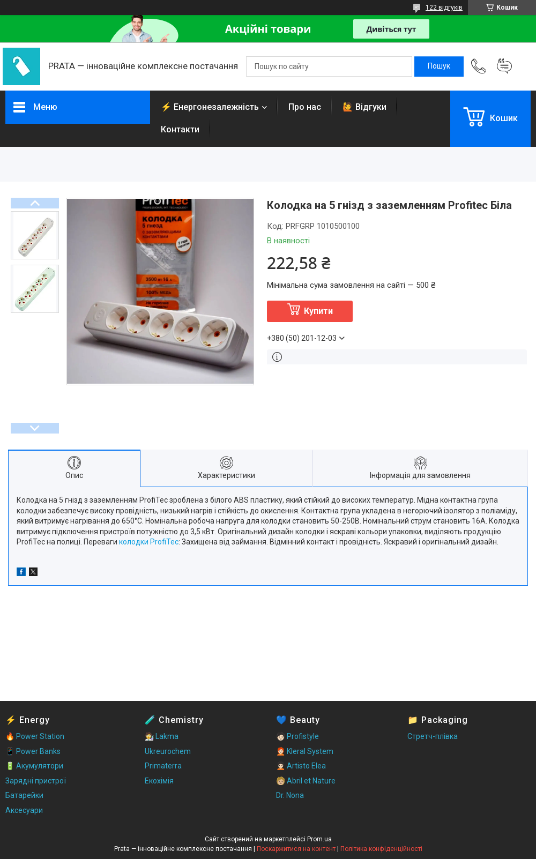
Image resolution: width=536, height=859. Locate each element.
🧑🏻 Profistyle (297, 736)
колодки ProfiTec (148, 541)
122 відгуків (444, 7)
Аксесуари (24, 810)
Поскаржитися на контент (296, 849)
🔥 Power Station (34, 736)
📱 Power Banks (33, 751)
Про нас (304, 107)
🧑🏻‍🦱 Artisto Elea (301, 765)
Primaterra (163, 765)
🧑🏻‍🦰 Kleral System (304, 751)
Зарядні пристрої (35, 780)
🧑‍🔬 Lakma (161, 736)
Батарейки (24, 795)
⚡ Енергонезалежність (210, 107)
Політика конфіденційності (381, 849)
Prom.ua (319, 839)
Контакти (180, 129)
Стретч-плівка (432, 736)
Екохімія (159, 780)
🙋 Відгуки (364, 107)
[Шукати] (439, 66)
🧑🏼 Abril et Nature (306, 780)
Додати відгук (504, 66)
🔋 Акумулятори (34, 765)
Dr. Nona (290, 795)
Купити (318, 311)
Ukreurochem (168, 751)
